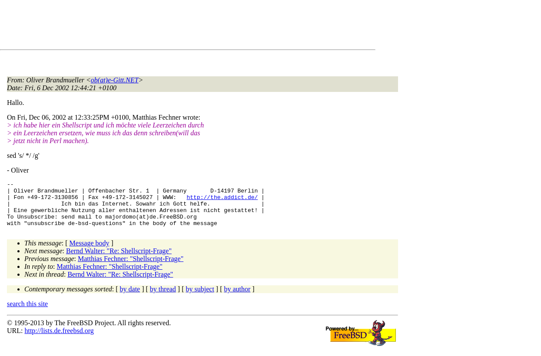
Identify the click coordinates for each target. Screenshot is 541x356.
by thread (163, 298)
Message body (90, 252)
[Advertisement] (165, 26)
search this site (27, 313)
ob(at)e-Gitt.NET (115, 80)
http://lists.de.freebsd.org (58, 339)
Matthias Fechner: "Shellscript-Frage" (130, 267)
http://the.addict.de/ (222, 201)
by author (237, 298)
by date (130, 298)
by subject (200, 298)
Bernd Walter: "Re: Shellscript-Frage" (119, 260)
